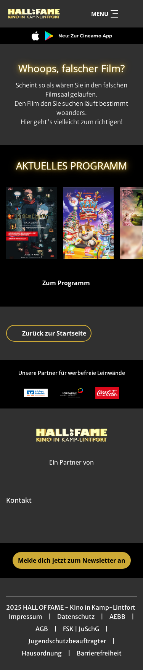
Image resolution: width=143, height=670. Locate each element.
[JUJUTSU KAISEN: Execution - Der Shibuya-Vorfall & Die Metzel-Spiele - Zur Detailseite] (31, 223)
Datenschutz (76, 616)
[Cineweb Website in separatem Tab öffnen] (71, 470)
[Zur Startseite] (33, 13)
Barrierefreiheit (99, 653)
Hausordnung (42, 653)
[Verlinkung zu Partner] (36, 393)
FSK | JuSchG (81, 629)
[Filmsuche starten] (129, 13)
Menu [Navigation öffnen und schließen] (104, 14)
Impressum (25, 616)
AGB (41, 629)
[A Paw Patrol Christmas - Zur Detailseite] (88, 223)
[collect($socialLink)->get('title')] (55, 526)
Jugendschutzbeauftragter (67, 641)
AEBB (117, 616)
